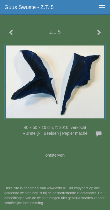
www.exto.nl (56, 188)
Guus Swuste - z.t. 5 (29, 7)
